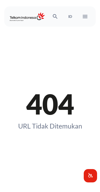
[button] (90, 175)
